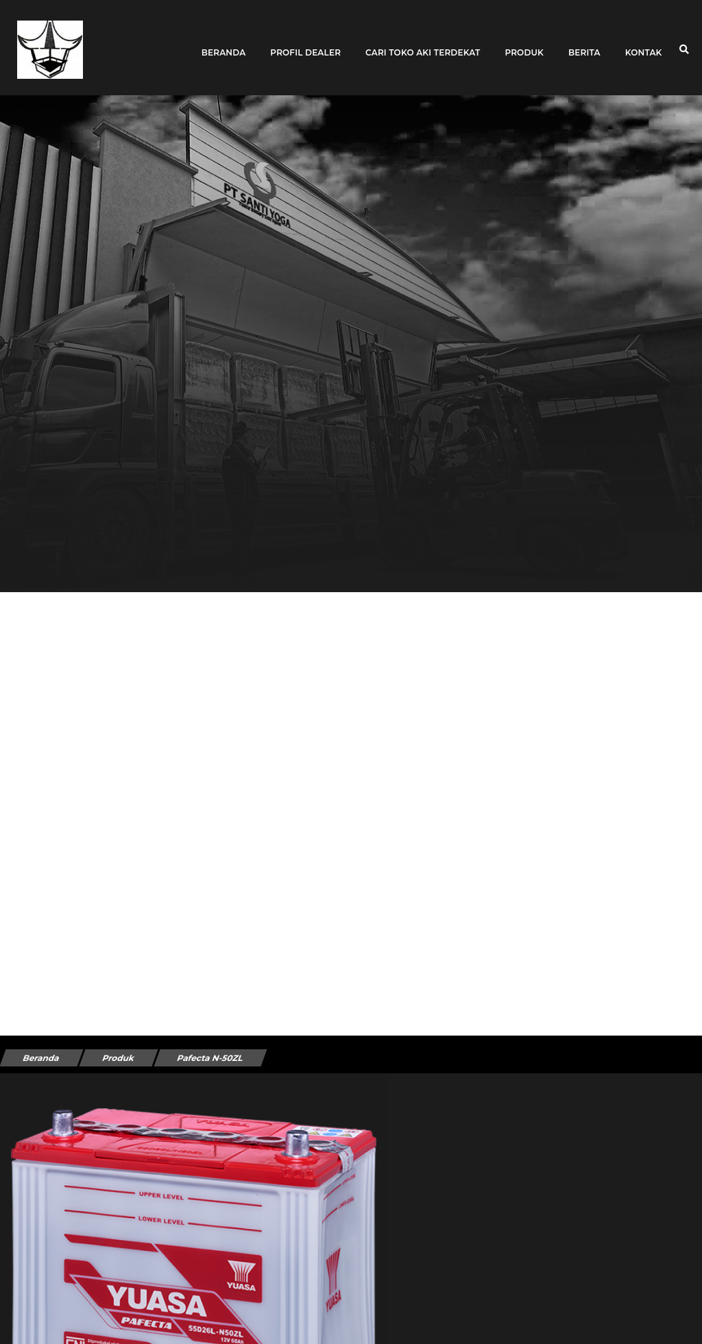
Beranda (224, 43)
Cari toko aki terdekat (422, 43)
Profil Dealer (305, 43)
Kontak (643, 43)
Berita (584, 43)
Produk (524, 43)
